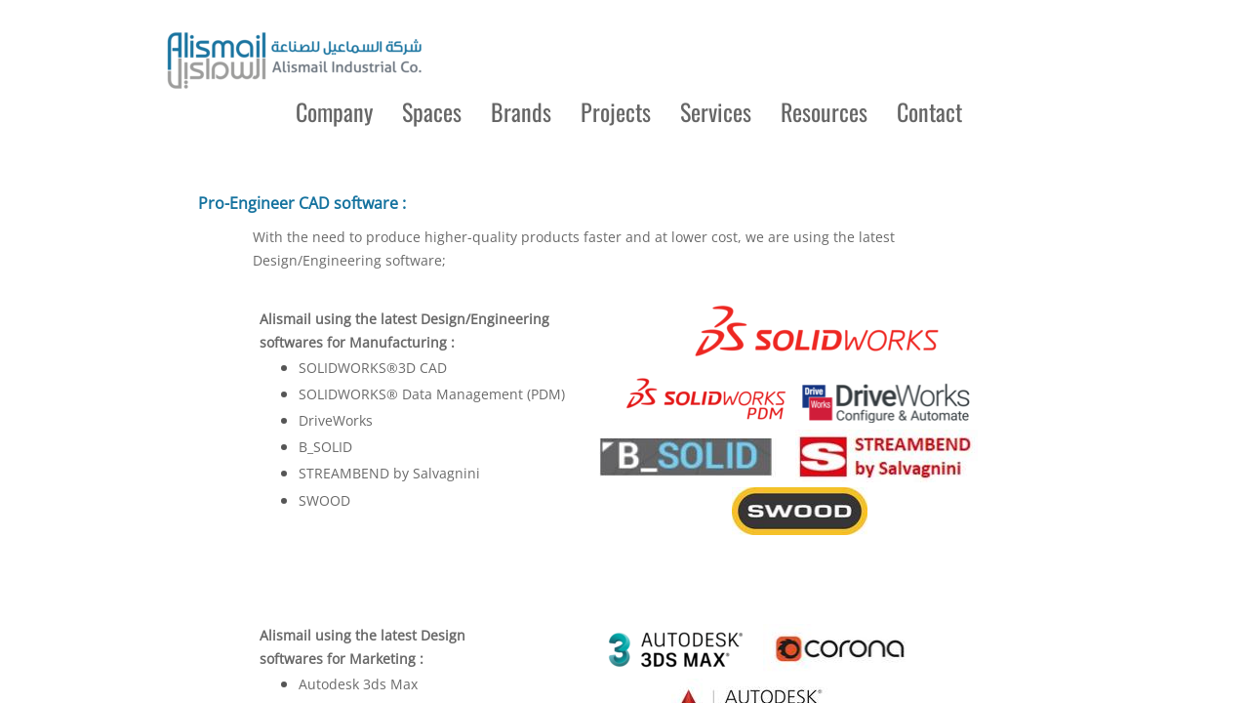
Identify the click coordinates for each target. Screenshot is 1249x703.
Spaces (432, 111)
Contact (929, 111)
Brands (521, 111)
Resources (824, 111)
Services (715, 111)
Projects (616, 111)
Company (334, 111)
